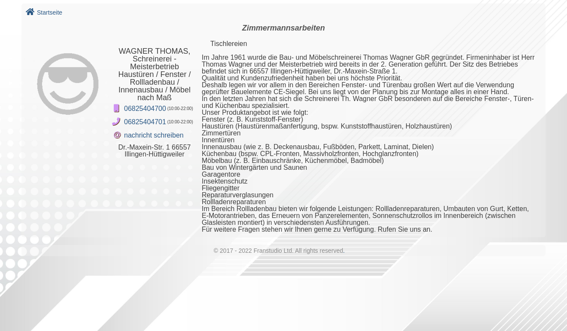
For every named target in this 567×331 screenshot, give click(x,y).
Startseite (44, 12)
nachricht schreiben (154, 135)
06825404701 (145, 122)
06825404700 (145, 108)
